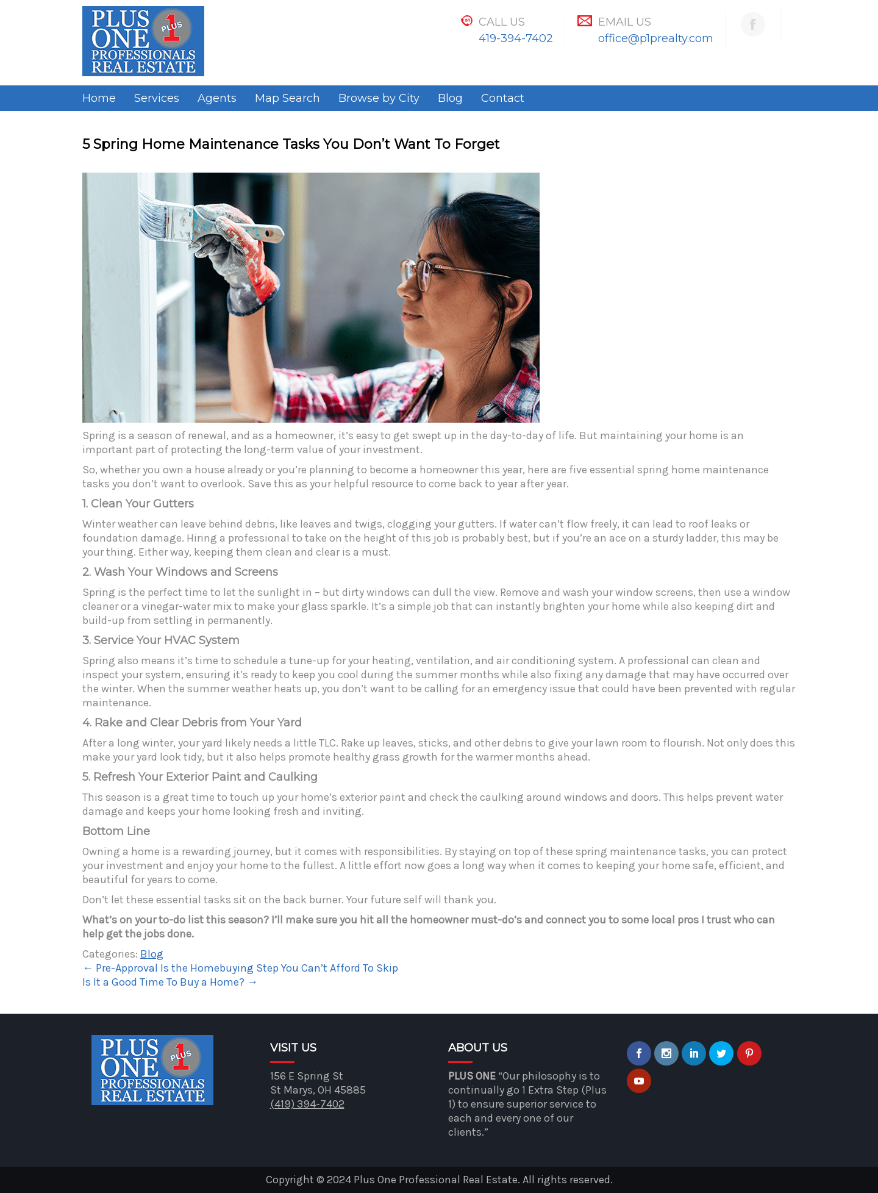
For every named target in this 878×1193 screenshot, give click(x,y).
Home (99, 98)
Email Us (624, 22)
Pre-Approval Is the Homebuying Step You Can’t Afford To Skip (240, 968)
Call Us (502, 22)
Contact (502, 98)
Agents (217, 98)
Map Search (287, 98)
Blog (450, 98)
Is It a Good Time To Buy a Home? (170, 982)
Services (156, 98)
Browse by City (378, 98)
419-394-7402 (516, 38)
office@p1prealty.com (655, 38)
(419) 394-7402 (307, 1104)
